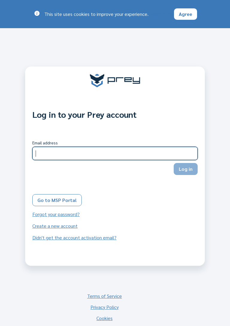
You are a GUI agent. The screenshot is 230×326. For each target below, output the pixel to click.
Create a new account (55, 226)
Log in (186, 169)
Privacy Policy (104, 307)
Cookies (104, 318)
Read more (161, 14)
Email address (45, 142)
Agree (185, 14)
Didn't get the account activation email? (74, 237)
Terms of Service (104, 296)
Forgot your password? (56, 214)
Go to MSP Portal (57, 200)
